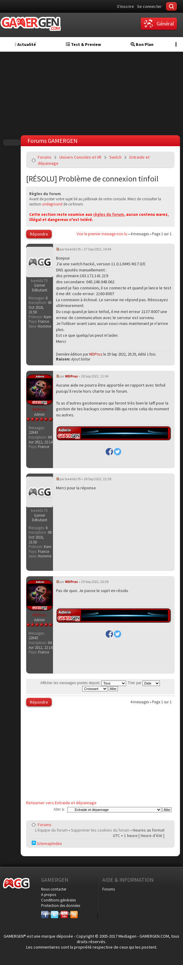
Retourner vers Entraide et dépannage (61, 802)
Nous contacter (53, 889)
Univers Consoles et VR (80, 157)
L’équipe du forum (51, 830)
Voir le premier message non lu (102, 233)
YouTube (64, 913)
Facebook (44, 913)
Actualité (25, 44)
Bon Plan (142, 44)
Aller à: (59, 809)
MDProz (95, 354)
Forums (44, 157)
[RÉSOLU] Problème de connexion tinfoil (92, 179)
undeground (52, 204)
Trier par (144, 683)
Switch (115, 157)
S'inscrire (125, 6)
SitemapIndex (47, 843)
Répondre (39, 234)
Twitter (54, 913)
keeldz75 (73, 249)
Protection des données (60, 905)
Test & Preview (83, 44)
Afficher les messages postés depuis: (83, 683)
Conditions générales (58, 900)
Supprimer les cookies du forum (100, 830)
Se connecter (149, 6)
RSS (73, 913)
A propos (48, 894)
